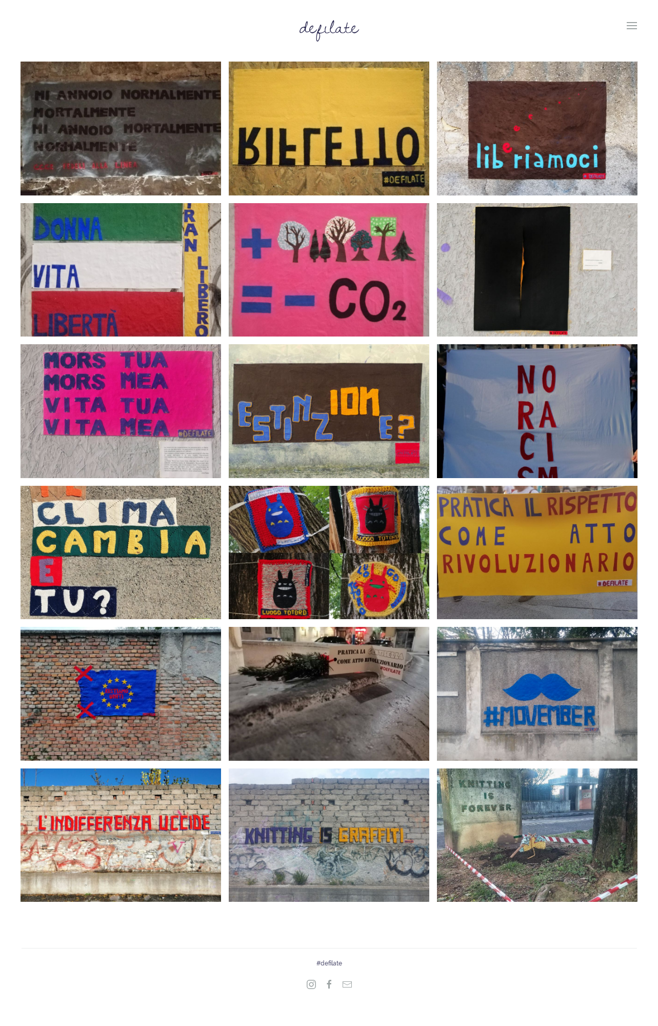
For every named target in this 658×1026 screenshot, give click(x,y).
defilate (329, 25)
